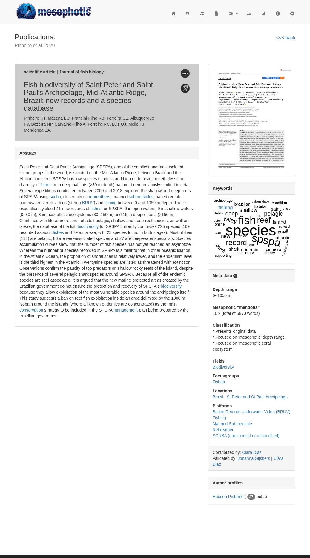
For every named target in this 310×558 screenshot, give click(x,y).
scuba (55, 196)
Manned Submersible (232, 423)
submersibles (141, 196)
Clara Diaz (252, 452)
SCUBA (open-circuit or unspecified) (246, 435)
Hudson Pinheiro (228, 496)
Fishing (219, 417)
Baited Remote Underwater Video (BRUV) (251, 411)
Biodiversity (223, 367)
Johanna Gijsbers (253, 458)
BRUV (88, 202)
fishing (110, 202)
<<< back (285, 37)
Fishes (219, 382)
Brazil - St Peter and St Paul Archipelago (250, 396)
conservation (31, 310)
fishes (46, 184)
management (125, 310)
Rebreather (223, 429)
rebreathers (99, 196)
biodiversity (88, 226)
